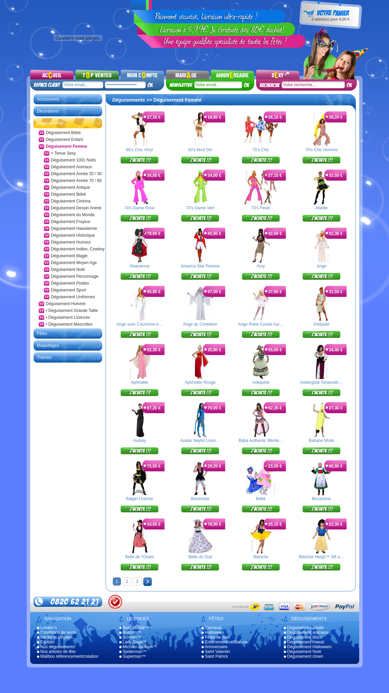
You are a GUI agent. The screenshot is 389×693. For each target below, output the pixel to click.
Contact (46, 642)
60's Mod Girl (200, 149)
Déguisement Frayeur (70, 221)
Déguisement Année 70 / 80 (76, 180)
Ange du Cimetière (200, 324)
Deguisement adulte (304, 627)
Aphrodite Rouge (200, 382)
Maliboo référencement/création (67, 656)
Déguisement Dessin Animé (76, 208)
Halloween (213, 632)
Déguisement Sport (68, 290)
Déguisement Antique (70, 187)
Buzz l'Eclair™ (134, 627)
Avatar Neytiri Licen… (200, 440)
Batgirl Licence (139, 498)
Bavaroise (200, 498)
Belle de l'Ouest (139, 556)
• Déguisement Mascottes (69, 324)
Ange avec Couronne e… (140, 324)
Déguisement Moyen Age (74, 262)
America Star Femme (200, 266)
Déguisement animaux (306, 632)
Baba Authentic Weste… (261, 440)
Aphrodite (139, 382)
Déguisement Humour (71, 242)
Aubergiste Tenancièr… (321, 382)
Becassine (321, 498)
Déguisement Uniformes (73, 297)
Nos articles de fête (56, 651)
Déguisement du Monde (73, 214)
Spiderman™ (133, 651)
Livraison (47, 627)
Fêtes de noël (216, 637)
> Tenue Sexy (63, 153)
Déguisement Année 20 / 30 (76, 173)
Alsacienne (140, 266)
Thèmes (44, 357)
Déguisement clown (303, 656)
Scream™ (130, 637)
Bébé (261, 498)
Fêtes (42, 333)
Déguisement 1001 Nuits (73, 160)
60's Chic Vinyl (139, 149)
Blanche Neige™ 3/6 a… (321, 556)
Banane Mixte (321, 440)
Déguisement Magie (69, 255)
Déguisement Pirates (70, 283)
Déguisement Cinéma (70, 201)
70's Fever (260, 208)
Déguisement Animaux (71, 167)
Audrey (139, 440)
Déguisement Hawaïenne (74, 228)
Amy (261, 266)
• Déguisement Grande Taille (72, 310)
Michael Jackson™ (138, 646)
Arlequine (261, 382)
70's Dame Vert (200, 208)
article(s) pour (330, 19)
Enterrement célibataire (224, 642)
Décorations (48, 111)
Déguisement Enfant (64, 139)
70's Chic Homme (321, 149)
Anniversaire (215, 646)
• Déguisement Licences (68, 317)
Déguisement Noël (68, 269)
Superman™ (132, 656)
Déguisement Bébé (63, 132)
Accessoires (48, 99)
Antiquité (322, 324)
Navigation (58, 618)
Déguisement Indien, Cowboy (78, 249)
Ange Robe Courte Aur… (261, 324)
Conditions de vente (57, 632)
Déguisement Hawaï (304, 642)
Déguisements (50, 123)
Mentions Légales (55, 637)
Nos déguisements (56, 646)
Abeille (321, 208)
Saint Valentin (216, 651)
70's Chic (261, 149)
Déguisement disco (303, 637)
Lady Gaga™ (133, 642)
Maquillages (48, 345)
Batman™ (130, 632)
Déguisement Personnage (75, 276)
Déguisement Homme (66, 303)
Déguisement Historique (73, 235)
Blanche (260, 556)
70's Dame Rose (139, 208)
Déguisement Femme (66, 146)
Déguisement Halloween (308, 646)
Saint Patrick (215, 656)
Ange (321, 266)
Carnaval (211, 627)
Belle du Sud (200, 556)
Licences (138, 618)
